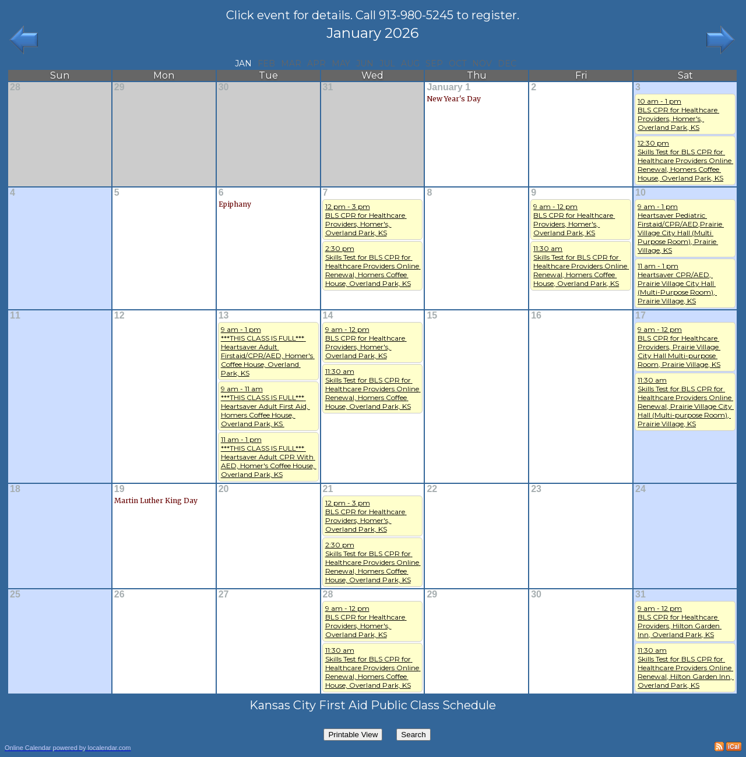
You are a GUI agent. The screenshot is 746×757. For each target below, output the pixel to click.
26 (119, 594)
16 (536, 315)
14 (328, 315)
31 (328, 87)
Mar (291, 63)
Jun (365, 63)
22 (432, 489)
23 (536, 489)
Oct (457, 63)
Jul (387, 63)
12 (119, 315)
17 (640, 315)
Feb (266, 63)
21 (328, 489)
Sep (434, 63)
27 (224, 594)
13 (224, 315)
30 (224, 87)
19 (119, 489)
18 (15, 489)
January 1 (448, 87)
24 (640, 489)
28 (15, 87)
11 (15, 315)
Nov (482, 63)
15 (432, 315)
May (341, 63)
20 (224, 489)
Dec (507, 63)
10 (640, 192)
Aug (410, 63)
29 (119, 87)
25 (15, 594)
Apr (316, 63)
